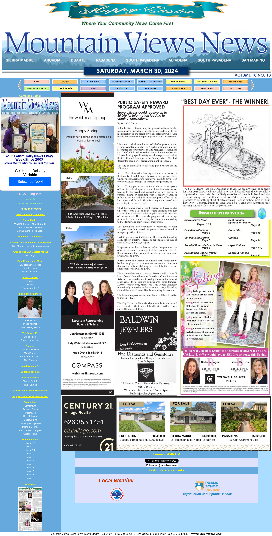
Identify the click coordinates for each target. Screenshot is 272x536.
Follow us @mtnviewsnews (161, 465)
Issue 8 (30, 457)
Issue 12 (30, 443)
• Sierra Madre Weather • (30, 203)
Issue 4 (30, 471)
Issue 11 (30, 446)
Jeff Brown (30, 405)
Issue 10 (30, 450)
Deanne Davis (30, 409)
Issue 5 (30, 467)
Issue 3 (30, 474)
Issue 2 (30, 478)
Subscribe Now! (30, 182)
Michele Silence (30, 426)
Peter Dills (30, 412)
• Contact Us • (30, 199)
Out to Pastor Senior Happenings (30, 336)
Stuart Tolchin (30, 433)
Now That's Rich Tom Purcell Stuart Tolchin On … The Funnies (30, 353)
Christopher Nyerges (30, 423)
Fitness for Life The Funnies (30, 381)
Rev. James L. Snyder (30, 430)
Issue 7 (30, 460)
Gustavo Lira (30, 419)
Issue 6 (30, 464)
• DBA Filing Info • (30, 194)
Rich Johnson (30, 416)
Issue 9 (30, 453)
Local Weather (116, 480)
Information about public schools (208, 492)
